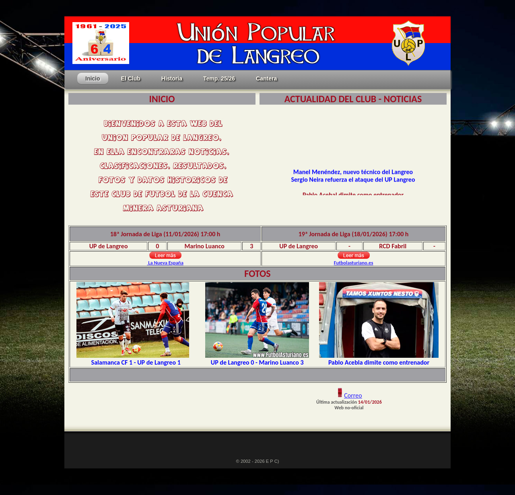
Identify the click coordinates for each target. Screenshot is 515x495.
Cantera (266, 78)
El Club (130, 78)
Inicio (92, 78)
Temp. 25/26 (219, 78)
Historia (171, 78)
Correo (353, 395)
